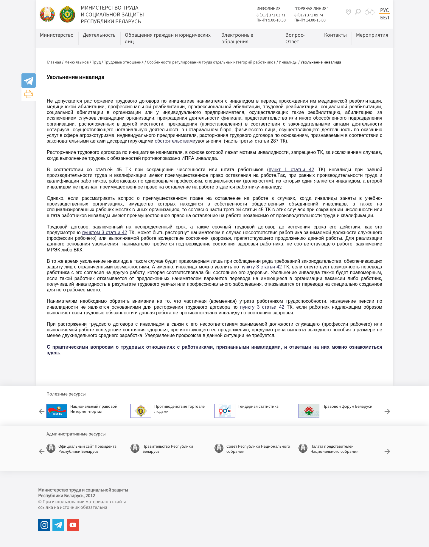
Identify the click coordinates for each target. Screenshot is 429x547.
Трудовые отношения (124, 62)
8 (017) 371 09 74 (308, 15)
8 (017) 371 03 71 (271, 15)
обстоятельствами (175, 140)
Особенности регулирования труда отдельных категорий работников (211, 62)
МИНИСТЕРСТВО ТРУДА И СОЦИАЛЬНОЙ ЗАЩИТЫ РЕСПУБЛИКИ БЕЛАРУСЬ (112, 14)
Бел (384, 17)
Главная (54, 62)
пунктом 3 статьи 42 (104, 232)
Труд (96, 62)
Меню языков (76, 62)
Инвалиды (288, 62)
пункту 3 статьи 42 (261, 266)
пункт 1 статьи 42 (291, 169)
